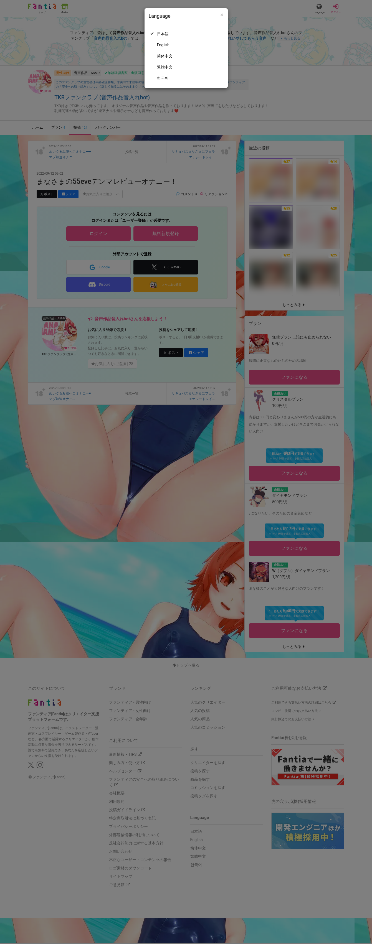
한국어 (163, 78)
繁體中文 (165, 67)
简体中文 (165, 56)
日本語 (163, 34)
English (163, 45)
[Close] (221, 15)
